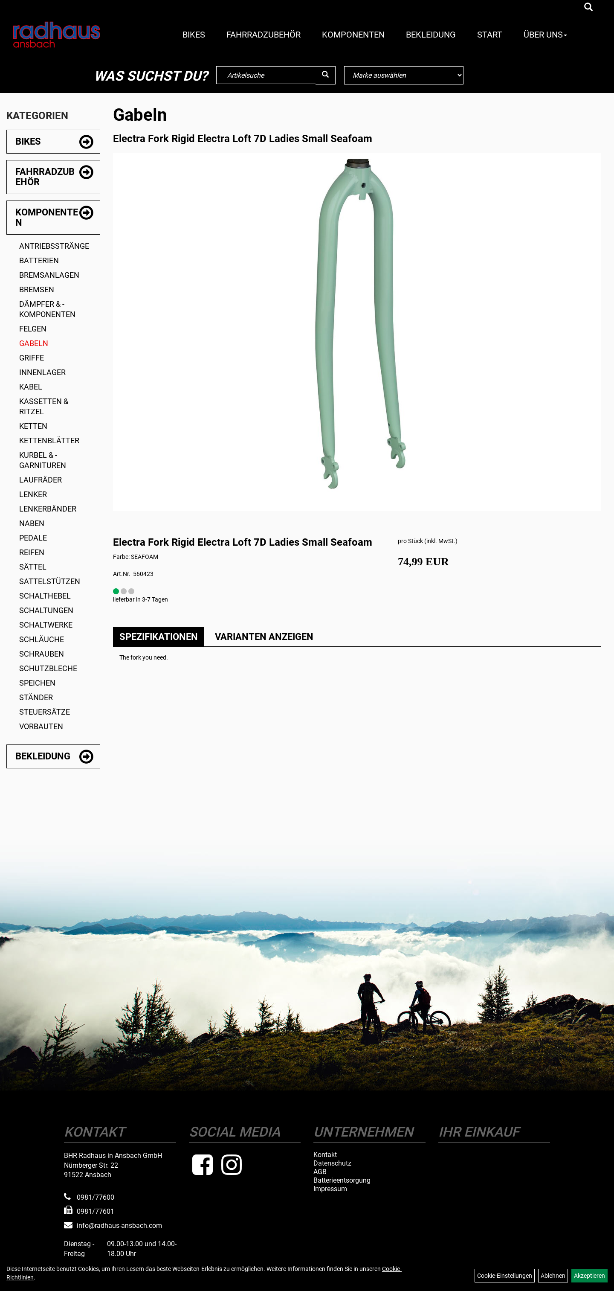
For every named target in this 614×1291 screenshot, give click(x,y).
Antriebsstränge (54, 245)
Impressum (330, 1189)
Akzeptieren (589, 1275)
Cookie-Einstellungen (504, 1275)
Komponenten (353, 34)
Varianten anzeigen (264, 636)
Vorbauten (41, 726)
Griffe (31, 357)
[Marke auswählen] (403, 75)
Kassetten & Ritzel (43, 406)
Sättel (32, 566)
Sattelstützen (49, 581)
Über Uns (545, 34)
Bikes (193, 34)
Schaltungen (46, 610)
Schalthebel (45, 595)
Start (489, 34)
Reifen (31, 552)
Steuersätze (44, 711)
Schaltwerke (45, 624)
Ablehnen (553, 1275)
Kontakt (325, 1155)
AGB (320, 1172)
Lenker (33, 494)
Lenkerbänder (47, 508)
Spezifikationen (158, 636)
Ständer (36, 697)
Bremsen (36, 289)
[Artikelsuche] (588, 8)
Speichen (37, 682)
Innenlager (42, 372)
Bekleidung (431, 34)
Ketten (33, 426)
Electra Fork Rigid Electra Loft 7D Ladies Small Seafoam (242, 139)
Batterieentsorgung (342, 1180)
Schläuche (41, 639)
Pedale (33, 537)
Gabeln (33, 343)
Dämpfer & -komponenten (47, 309)
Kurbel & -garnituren (42, 460)
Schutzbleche (48, 668)
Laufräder (40, 479)
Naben (31, 523)
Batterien (39, 260)
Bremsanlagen (49, 274)
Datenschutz (332, 1163)
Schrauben (41, 653)
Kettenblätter (49, 440)
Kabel (30, 386)
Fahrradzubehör (263, 34)
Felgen (32, 328)
